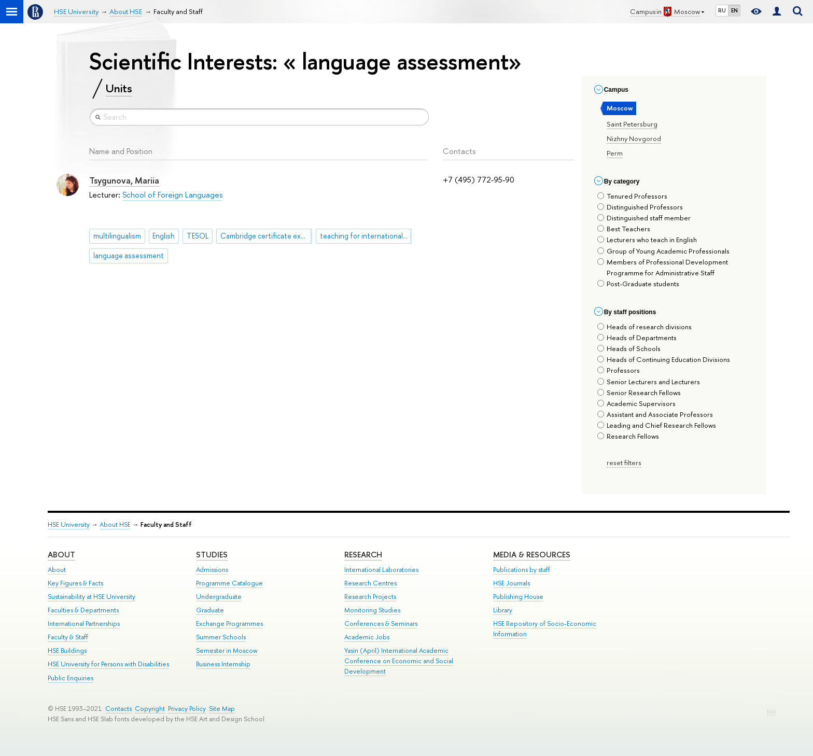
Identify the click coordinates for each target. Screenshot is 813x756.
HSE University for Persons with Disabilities (108, 664)
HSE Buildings (67, 650)
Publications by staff (521, 569)
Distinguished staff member (644, 217)
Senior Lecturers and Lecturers (648, 381)
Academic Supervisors (636, 403)
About (61, 554)
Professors (618, 370)
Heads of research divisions (644, 326)
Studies (212, 554)
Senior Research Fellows (639, 392)
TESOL (197, 236)
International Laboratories (381, 569)
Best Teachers (623, 228)
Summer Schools (221, 637)
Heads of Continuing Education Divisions (663, 359)
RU (722, 10)
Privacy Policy (187, 708)
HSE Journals (511, 583)
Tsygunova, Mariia (124, 180)
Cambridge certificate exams (266, 236)
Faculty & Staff (68, 637)
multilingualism (117, 236)
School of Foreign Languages (172, 194)
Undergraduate (219, 596)
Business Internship (223, 664)
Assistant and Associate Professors (655, 414)
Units (119, 88)
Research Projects (370, 596)
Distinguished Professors (640, 207)
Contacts (118, 708)
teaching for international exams (366, 236)
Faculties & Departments (83, 610)
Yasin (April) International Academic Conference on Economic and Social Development (398, 661)
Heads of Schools (629, 348)
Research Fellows (628, 436)
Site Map (222, 708)
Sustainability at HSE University (91, 596)
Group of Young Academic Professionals (663, 251)
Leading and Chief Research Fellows (656, 425)
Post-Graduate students (638, 283)
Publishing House (518, 596)
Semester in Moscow (227, 650)
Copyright (150, 708)
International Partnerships (84, 623)
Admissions (212, 569)
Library (502, 610)
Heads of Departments (637, 337)
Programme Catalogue (229, 583)
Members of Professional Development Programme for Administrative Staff (662, 267)
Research (363, 554)
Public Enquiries (70, 678)
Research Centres (370, 583)
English (163, 236)
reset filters (624, 462)
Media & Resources (531, 554)
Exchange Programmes (229, 623)
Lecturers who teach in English (647, 239)
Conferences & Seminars (380, 623)
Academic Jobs (366, 637)
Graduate (210, 610)
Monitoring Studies (372, 610)
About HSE (115, 524)
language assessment (128, 255)
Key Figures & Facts (75, 583)
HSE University (69, 524)
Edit (771, 711)
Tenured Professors (632, 196)
